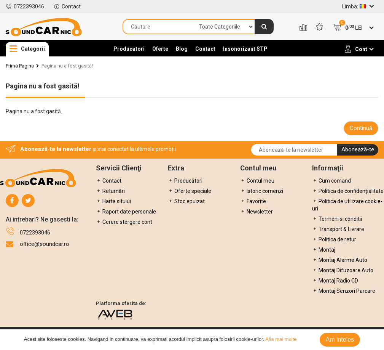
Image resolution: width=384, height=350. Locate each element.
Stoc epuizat (186, 201)
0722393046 (25, 6)
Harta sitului (113, 201)
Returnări (110, 191)
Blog (182, 49)
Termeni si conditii (337, 219)
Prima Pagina (20, 66)
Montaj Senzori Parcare (343, 291)
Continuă (361, 128)
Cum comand (331, 181)
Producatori (129, 49)
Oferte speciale (189, 191)
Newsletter (256, 212)
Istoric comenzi (261, 191)
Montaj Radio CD (335, 281)
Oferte (160, 49)
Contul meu (257, 181)
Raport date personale (126, 212)
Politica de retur (334, 239)
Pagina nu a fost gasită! (67, 66)
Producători (185, 181)
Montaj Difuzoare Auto (342, 270)
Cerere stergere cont (124, 222)
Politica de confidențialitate (348, 191)
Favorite (253, 201)
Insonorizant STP (245, 49)
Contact (67, 6)
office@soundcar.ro (44, 244)
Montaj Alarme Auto (339, 260)
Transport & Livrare (338, 229)
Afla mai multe (280, 339)
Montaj (323, 250)
